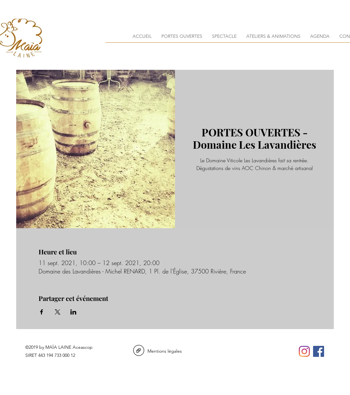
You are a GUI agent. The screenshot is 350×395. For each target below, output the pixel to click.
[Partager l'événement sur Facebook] (42, 312)
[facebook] (318, 351)
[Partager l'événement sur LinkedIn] (73, 312)
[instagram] (304, 351)
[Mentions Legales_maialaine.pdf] (139, 351)
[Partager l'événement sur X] (57, 312)
